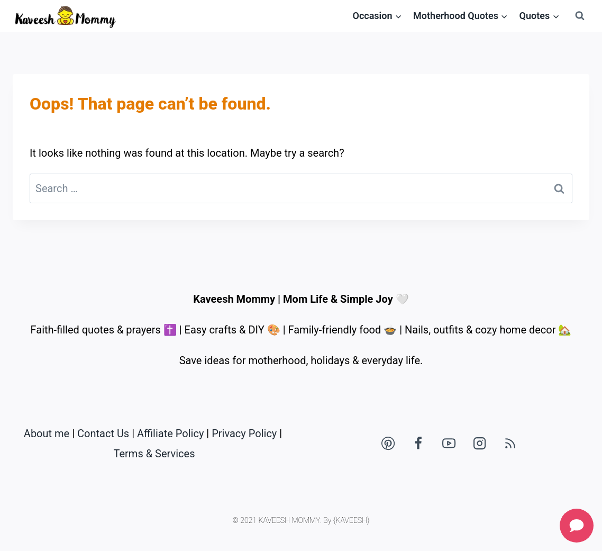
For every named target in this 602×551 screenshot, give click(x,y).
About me (46, 433)
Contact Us (103, 433)
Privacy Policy (244, 433)
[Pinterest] (388, 443)
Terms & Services (154, 453)
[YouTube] (449, 443)
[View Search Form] (579, 15)
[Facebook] (418, 443)
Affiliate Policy (170, 433)
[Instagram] (480, 443)
